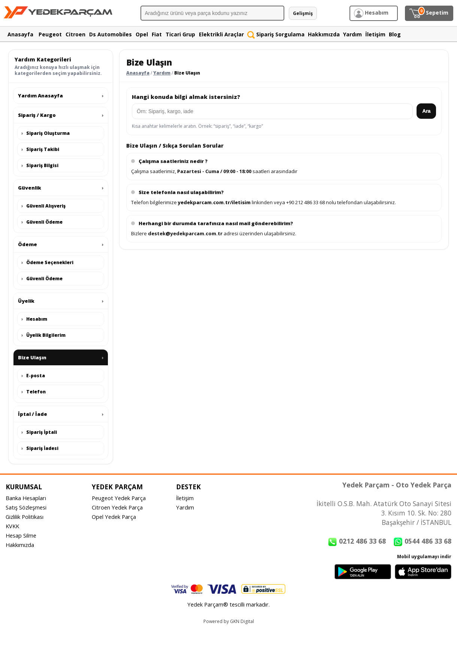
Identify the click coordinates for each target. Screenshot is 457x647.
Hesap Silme (21, 535)
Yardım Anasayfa (60, 95)
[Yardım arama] (272, 111)
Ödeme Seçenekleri (47, 262)
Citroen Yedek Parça (117, 507)
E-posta (33, 375)
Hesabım (34, 319)
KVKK (12, 526)
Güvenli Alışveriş (43, 206)
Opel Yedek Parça (114, 516)
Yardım (161, 73)
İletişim (185, 498)
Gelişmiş (303, 13)
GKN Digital (242, 621)
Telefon (33, 391)
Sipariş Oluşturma (45, 133)
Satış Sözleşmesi (26, 507)
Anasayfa (137, 73)
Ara (426, 111)
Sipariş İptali (39, 432)
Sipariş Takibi (40, 149)
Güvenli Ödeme (42, 222)
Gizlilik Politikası (24, 516)
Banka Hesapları (26, 498)
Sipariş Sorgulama (276, 34)
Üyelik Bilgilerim (43, 335)
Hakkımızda (20, 544)
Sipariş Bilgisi (39, 165)
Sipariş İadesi (39, 448)
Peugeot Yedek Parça (119, 498)
